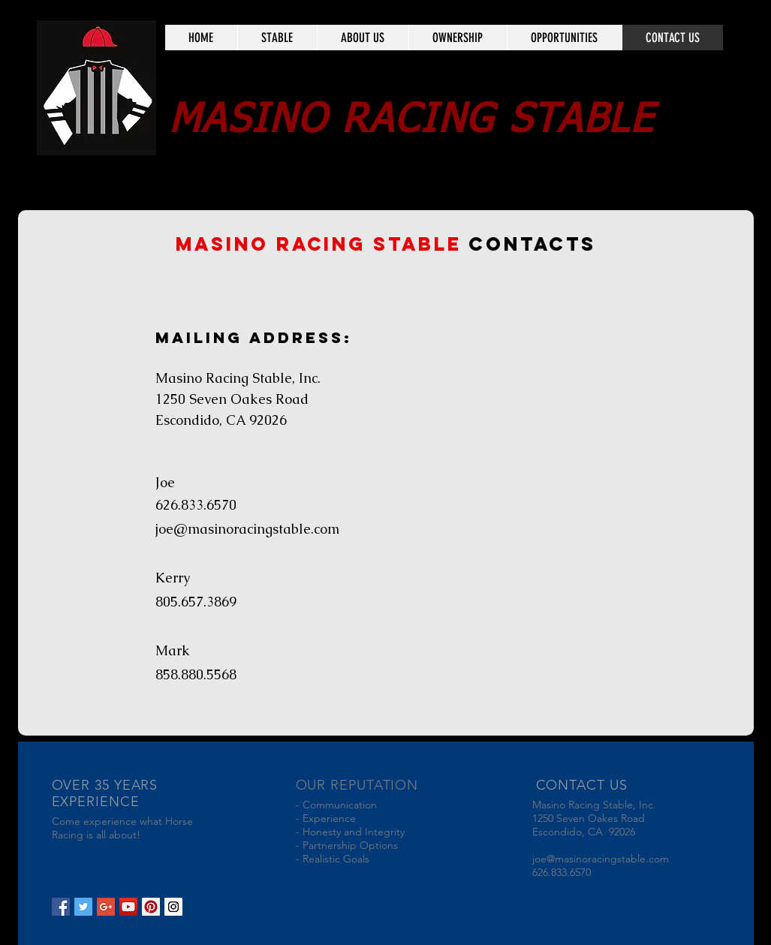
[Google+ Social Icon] (106, 907)
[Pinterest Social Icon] (151, 907)
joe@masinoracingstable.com (247, 528)
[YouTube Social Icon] (128, 907)
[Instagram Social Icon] (173, 907)
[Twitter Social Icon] (83, 907)
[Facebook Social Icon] (61, 907)
